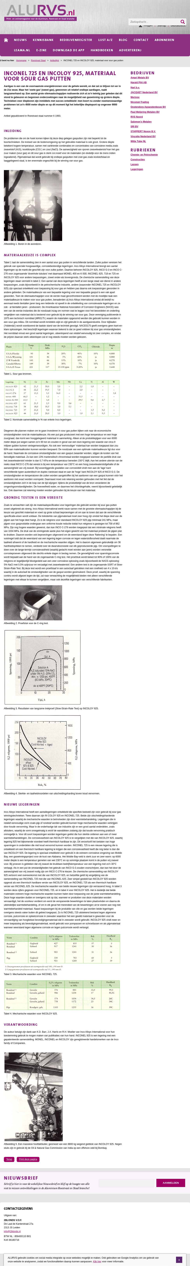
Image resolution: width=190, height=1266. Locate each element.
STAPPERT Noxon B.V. (143, 131)
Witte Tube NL (138, 141)
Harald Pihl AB (139, 82)
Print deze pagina (28, 1159)
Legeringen (137, 169)
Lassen (135, 164)
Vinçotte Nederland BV (143, 136)
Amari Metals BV (140, 77)
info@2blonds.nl (12, 1231)
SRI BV (134, 126)
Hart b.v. (135, 87)
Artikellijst (54, 60)
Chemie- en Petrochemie (144, 154)
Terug (9, 1159)
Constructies (138, 159)
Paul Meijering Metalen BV (145, 112)
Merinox (135, 97)
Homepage (21, 60)
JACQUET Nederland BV (144, 92)
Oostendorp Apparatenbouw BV (148, 107)
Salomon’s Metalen (141, 121)
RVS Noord (137, 116)
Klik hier (97, 1262)
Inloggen (148, 25)
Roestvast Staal (38, 60)
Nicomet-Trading (140, 102)
